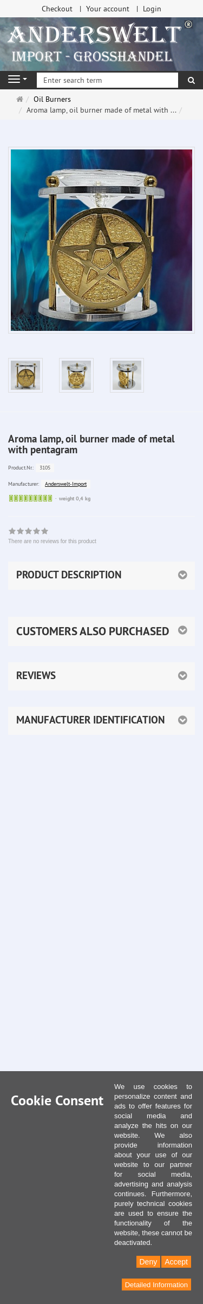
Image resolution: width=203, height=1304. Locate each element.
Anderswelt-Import (66, 483)
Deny (149, 1261)
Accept (176, 1261)
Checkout (57, 9)
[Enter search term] (107, 80)
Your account (107, 9)
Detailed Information (156, 1285)
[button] (101, 631)
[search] (191, 80)
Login (152, 9)
